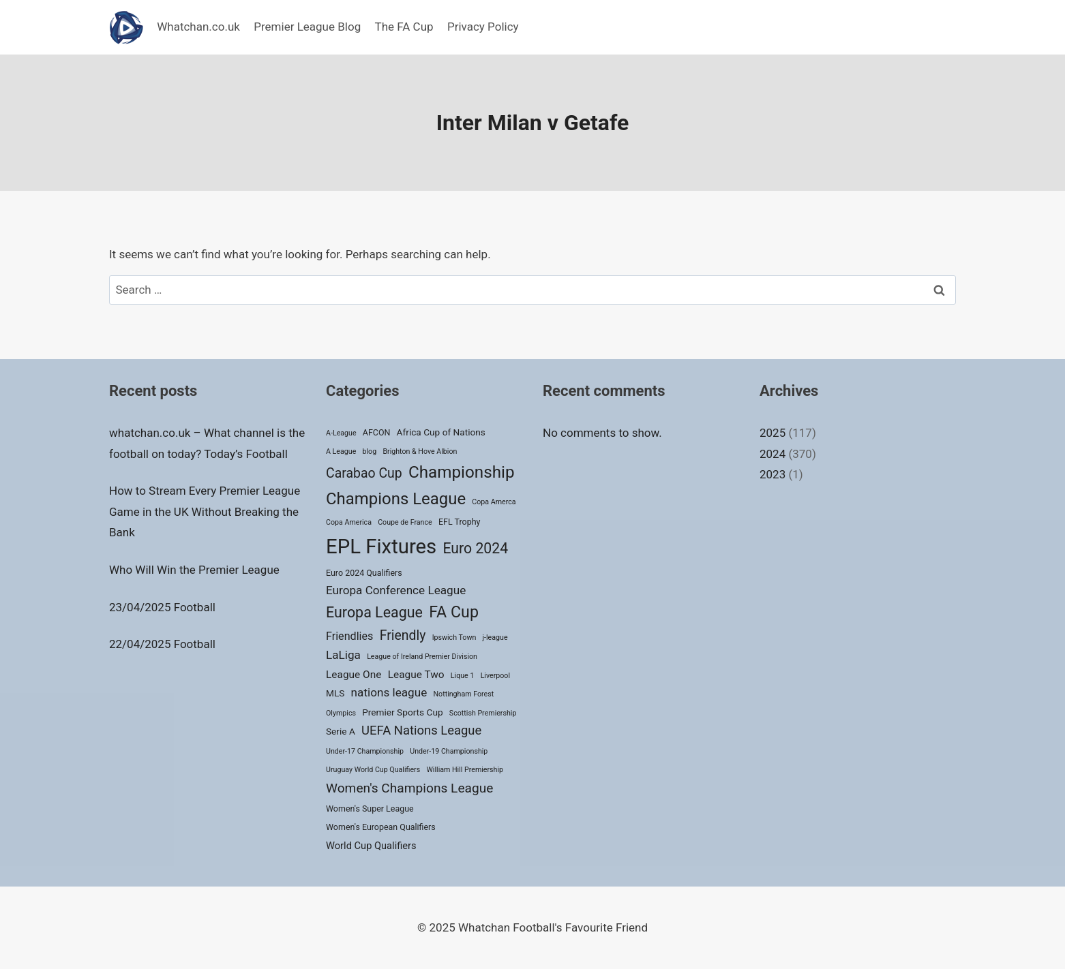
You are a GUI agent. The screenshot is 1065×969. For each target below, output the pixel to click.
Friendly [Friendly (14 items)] (403, 635)
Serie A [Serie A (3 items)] (340, 731)
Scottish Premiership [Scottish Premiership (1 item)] (483, 713)
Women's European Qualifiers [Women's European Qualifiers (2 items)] (381, 827)
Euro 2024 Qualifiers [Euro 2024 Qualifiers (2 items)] (364, 573)
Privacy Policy (483, 26)
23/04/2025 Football (162, 607)
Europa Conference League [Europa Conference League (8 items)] (396, 590)
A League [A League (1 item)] (341, 451)
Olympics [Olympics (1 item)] (341, 713)
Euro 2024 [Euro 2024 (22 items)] (475, 548)
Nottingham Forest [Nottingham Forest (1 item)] (463, 694)
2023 (772, 474)
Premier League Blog (307, 26)
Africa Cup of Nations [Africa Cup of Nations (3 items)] (441, 432)
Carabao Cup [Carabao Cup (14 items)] (364, 473)
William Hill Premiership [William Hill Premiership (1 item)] (464, 769)
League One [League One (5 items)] (353, 674)
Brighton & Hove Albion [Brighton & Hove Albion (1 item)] (419, 451)
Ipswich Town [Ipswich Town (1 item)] (454, 637)
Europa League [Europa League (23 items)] (374, 612)
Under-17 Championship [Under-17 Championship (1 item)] (365, 751)
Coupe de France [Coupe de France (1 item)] (405, 522)
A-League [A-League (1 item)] (341, 433)
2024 (772, 454)
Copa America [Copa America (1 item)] (349, 522)
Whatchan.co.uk (198, 26)
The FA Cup (404, 26)
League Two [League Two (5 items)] (416, 674)
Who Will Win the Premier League (194, 569)
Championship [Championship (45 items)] (461, 472)
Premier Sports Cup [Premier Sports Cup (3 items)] (402, 712)
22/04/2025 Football (162, 644)
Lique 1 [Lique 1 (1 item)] (463, 675)
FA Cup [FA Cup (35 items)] (454, 611)
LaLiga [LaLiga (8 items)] (343, 655)
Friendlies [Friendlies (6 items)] (349, 636)
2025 (772, 433)
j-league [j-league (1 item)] (495, 637)
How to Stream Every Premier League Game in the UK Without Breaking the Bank (204, 511)
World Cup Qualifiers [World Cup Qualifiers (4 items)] (371, 846)
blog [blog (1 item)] (370, 451)
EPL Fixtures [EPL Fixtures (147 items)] (381, 546)
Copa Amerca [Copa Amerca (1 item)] (493, 501)
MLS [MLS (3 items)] (335, 693)
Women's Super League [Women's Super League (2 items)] (370, 808)
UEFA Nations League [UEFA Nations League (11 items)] (421, 730)
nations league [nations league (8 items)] (389, 692)
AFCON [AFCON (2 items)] (377, 432)
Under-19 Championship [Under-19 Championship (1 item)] (448, 751)
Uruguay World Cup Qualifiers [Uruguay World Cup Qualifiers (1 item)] (373, 769)
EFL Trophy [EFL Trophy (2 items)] (459, 522)
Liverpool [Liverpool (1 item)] (495, 675)
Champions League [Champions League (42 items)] (396, 498)
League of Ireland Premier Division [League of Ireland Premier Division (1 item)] (422, 656)
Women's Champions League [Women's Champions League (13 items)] (409, 788)
